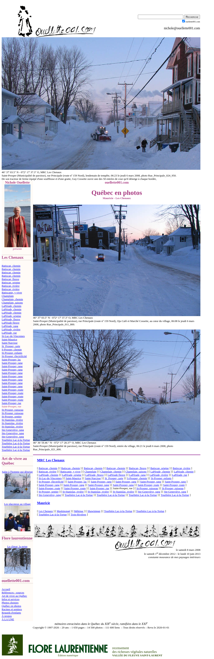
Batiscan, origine (11, 282)
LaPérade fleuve (10, 322)
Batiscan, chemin (11, 265)
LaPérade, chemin (11, 306)
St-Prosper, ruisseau (12, 409)
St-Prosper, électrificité (14, 356)
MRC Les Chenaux (51, 460)
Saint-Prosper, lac (11, 359)
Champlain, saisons (12, 302)
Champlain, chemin (12, 299)
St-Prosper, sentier (12, 416)
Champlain (8, 295)
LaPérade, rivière (11, 329)
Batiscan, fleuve (10, 279)
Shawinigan (93, 511)
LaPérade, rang (10, 326)
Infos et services (10, 599)
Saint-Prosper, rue (11, 403)
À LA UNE (8, 619)
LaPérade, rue (9, 332)
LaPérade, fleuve (11, 319)
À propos (7, 616)
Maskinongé (63, 511)
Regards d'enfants (11, 612)
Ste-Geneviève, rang (13, 429)
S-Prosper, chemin (12, 349)
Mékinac (78, 511)
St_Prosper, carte (11, 346)
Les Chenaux (46, 511)
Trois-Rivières (78, 514)
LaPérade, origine (11, 316)
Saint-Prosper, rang (12, 362)
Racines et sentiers (12, 609)
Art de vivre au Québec (14, 595)
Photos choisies (10, 602)
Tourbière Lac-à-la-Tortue (16, 439)
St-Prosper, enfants (12, 352)
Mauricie (43, 503)
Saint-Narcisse (10, 342)
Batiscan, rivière (10, 285)
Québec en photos (11, 606)
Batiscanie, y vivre (12, 292)
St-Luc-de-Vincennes (13, 336)
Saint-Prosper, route (12, 389)
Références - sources (13, 592)
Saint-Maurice (9, 339)
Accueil (6, 589)
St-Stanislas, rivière (12, 419)
